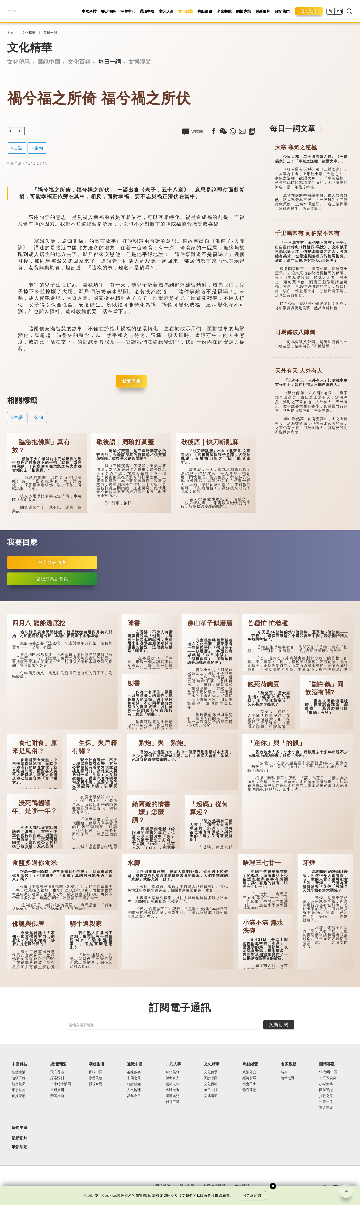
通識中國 (147, 11)
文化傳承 (18, 61)
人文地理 (134, 1090)
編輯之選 (288, 1078)
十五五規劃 (327, 1078)
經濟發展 (249, 1078)
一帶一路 (326, 1102)
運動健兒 (172, 1096)
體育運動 (249, 1090)
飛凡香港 (57, 1072)
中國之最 (134, 1078)
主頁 (10, 32)
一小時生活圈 (60, 1084)
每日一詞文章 (292, 128)
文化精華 (185, 11)
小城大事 (172, 1090)
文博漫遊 (139, 61)
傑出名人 (172, 1078)
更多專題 (326, 1108)
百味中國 (95, 1072)
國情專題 (243, 11)
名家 (284, 1072)
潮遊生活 (127, 11)
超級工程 (18, 1078)
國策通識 (326, 1090)
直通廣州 (57, 1090)
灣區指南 (57, 1096)
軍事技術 (18, 1090)
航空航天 (18, 1084)
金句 (38, 148)
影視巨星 (172, 1102)
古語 (18, 148)
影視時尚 (95, 1084)
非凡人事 (166, 11)
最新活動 (19, 1147)
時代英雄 (172, 1072)
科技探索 (18, 1096)
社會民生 (249, 1084)
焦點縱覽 (204, 11)
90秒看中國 (328, 1072)
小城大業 (326, 1084)
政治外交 (249, 1072)
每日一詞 (50, 32)
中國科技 (89, 11)
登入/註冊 (309, 11)
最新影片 (262, 11)
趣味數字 (134, 1072)
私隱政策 (204, 1195)
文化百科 (79, 61)
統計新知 (134, 1084)
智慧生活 (18, 1072)
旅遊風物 (95, 1078)
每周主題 (19, 1127)
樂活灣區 (108, 11)
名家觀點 (224, 11)
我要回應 (131, 381)
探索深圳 (57, 1078)
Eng (338, 11)
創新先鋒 (172, 1084)
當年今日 (134, 1096)
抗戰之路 (326, 1096)
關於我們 (282, 11)
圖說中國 (48, 61)
